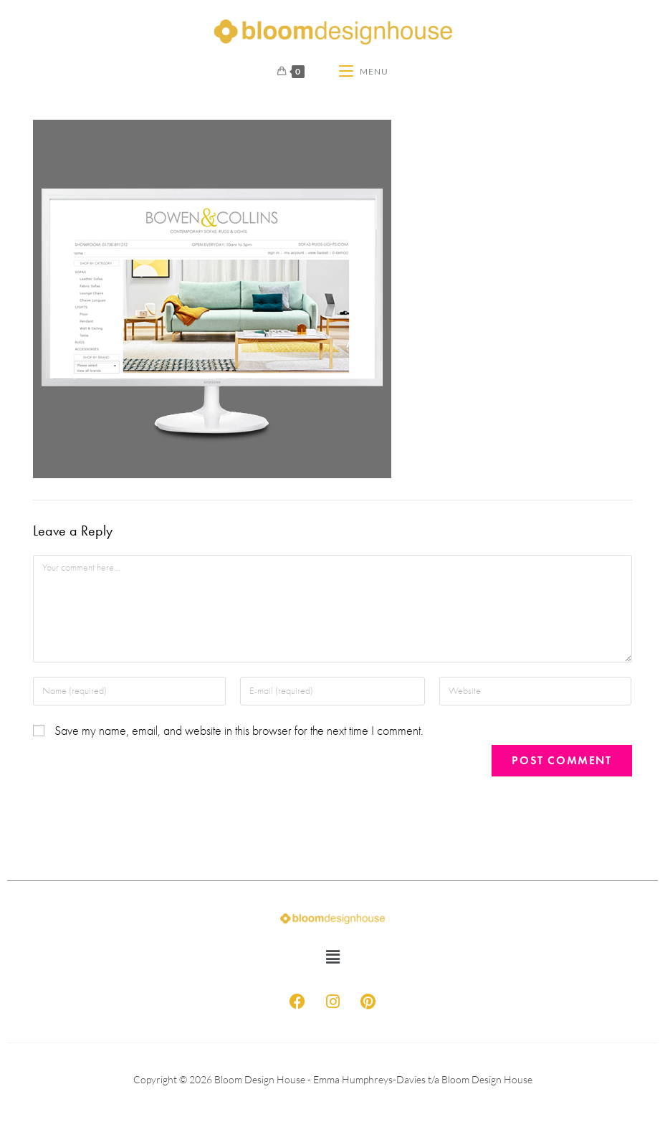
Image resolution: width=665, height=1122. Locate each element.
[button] (332, 957)
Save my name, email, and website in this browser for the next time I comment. (239, 730)
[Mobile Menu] (363, 72)
